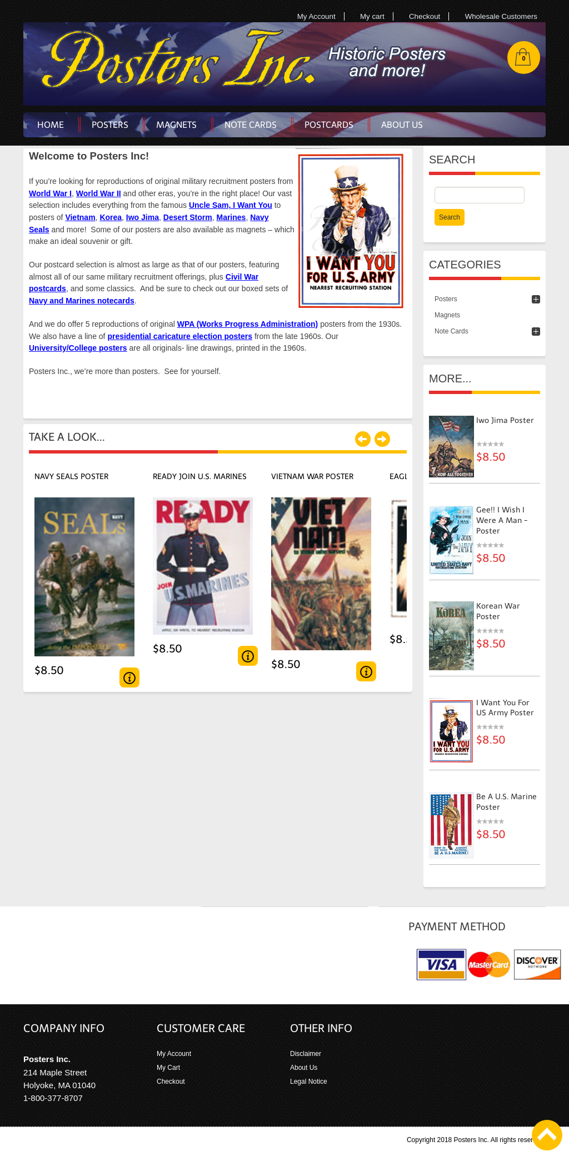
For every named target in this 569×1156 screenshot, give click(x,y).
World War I (50, 193)
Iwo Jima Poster (505, 420)
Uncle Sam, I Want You (230, 205)
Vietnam (80, 217)
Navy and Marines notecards (81, 300)
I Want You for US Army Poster (505, 708)
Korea (110, 217)
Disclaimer (305, 1054)
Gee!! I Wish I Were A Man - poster (502, 520)
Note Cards (451, 331)
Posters (446, 299)
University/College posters (78, 347)
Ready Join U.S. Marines (200, 476)
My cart (372, 16)
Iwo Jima (142, 217)
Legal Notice (308, 1081)
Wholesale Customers (501, 16)
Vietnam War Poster (312, 476)
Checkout (424, 16)
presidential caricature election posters (179, 336)
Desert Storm (187, 217)
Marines (231, 217)
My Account (316, 16)
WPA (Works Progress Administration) (247, 324)
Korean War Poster (498, 611)
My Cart (168, 1068)
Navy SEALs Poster (71, 476)
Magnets (447, 315)
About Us (303, 1068)
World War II (98, 193)
